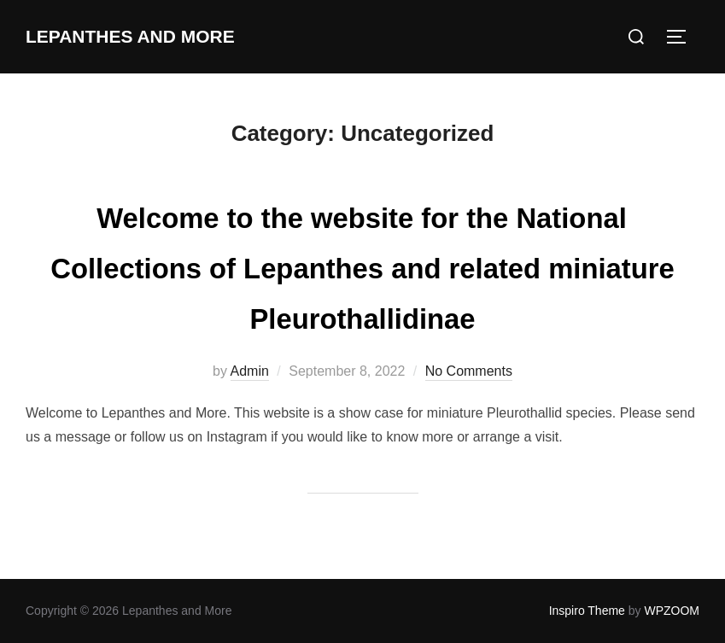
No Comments (468, 371)
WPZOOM (671, 610)
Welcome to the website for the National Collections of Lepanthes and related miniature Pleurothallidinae (362, 266)
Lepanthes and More (135, 36)
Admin (250, 371)
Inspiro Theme (587, 610)
